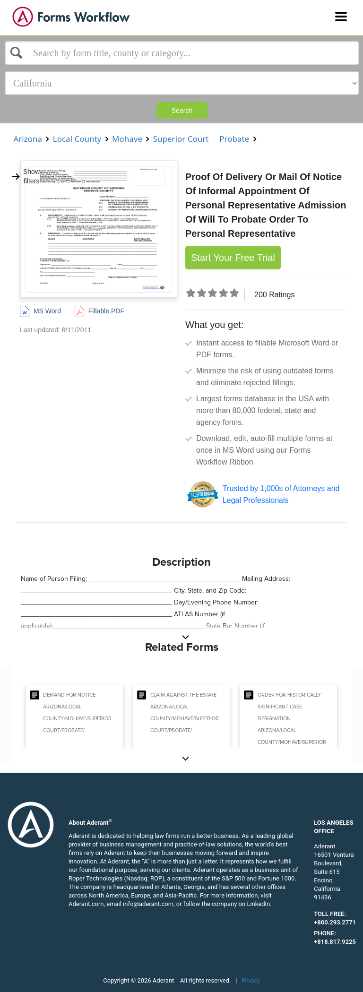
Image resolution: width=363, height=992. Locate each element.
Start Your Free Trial (233, 257)
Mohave (127, 138)
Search (182, 110)
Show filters (25, 176)
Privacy (251, 980)
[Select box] (182, 53)
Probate (234, 138)
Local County (77, 138)
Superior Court (181, 138)
